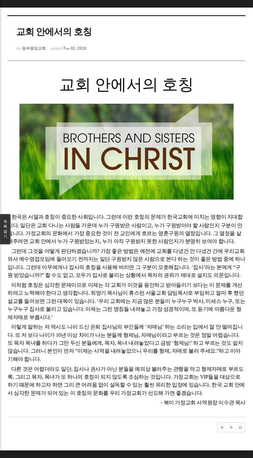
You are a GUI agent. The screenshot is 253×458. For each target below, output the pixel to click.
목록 (5, 229)
